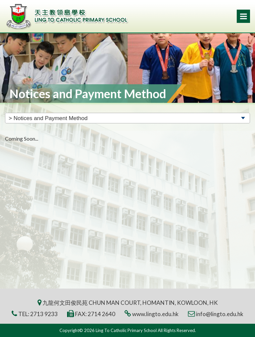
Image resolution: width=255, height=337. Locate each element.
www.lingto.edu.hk (155, 313)
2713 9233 (44, 313)
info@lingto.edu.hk (219, 313)
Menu (243, 16)
